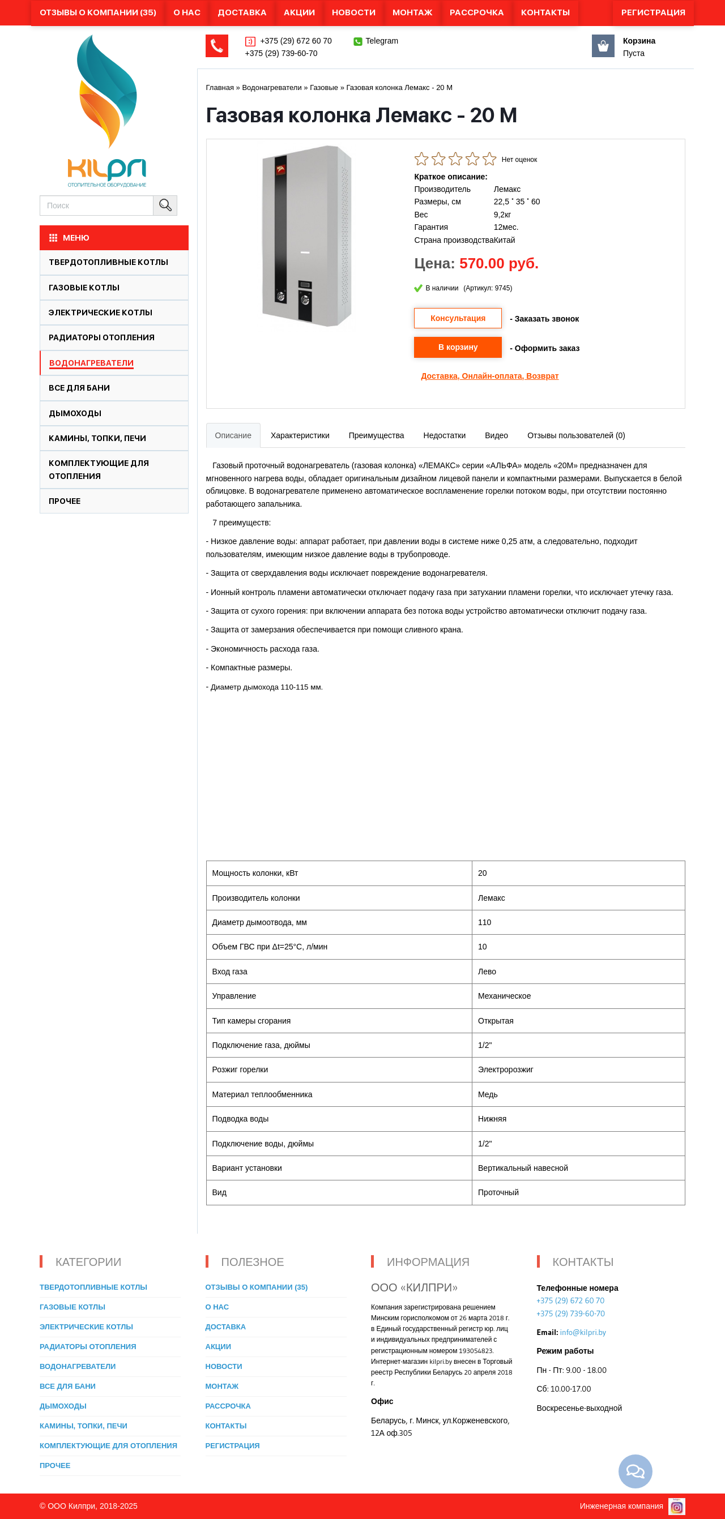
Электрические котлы (100, 312)
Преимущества (376, 435)
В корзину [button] (458, 347)
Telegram (382, 40)
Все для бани (79, 387)
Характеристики (300, 435)
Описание (233, 435)
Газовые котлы (84, 287)
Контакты (545, 12)
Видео (496, 435)
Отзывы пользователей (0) (576, 435)
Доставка (242, 12)
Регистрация (653, 12)
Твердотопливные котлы (108, 262)
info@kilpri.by (583, 1332)
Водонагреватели (91, 362)
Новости (354, 12)
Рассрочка (477, 12)
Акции (299, 12)
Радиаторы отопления (102, 337)
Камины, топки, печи (97, 438)
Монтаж (413, 12)
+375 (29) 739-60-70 (281, 53)
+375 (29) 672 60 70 (295, 40)
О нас (187, 12)
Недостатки (445, 435)
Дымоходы (75, 413)
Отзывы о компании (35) (98, 12)
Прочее (64, 501)
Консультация (457, 318)
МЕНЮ (68, 237)
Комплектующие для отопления (108, 1445)
